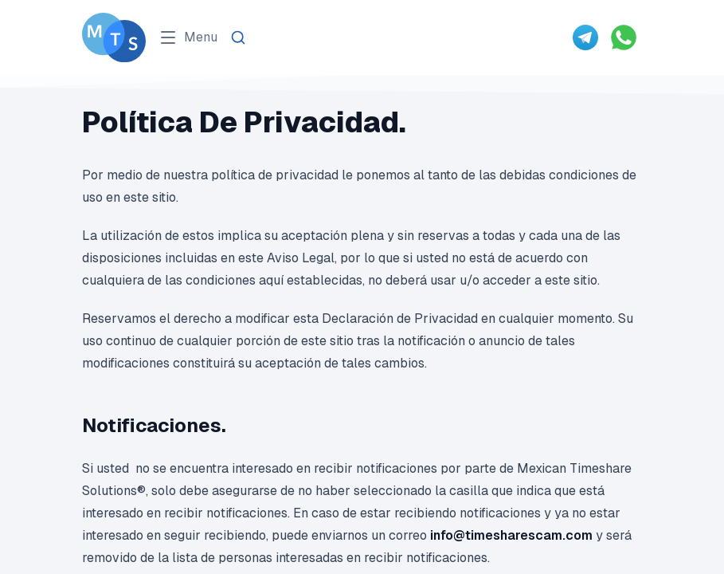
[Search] (238, 37)
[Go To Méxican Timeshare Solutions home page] (114, 37)
